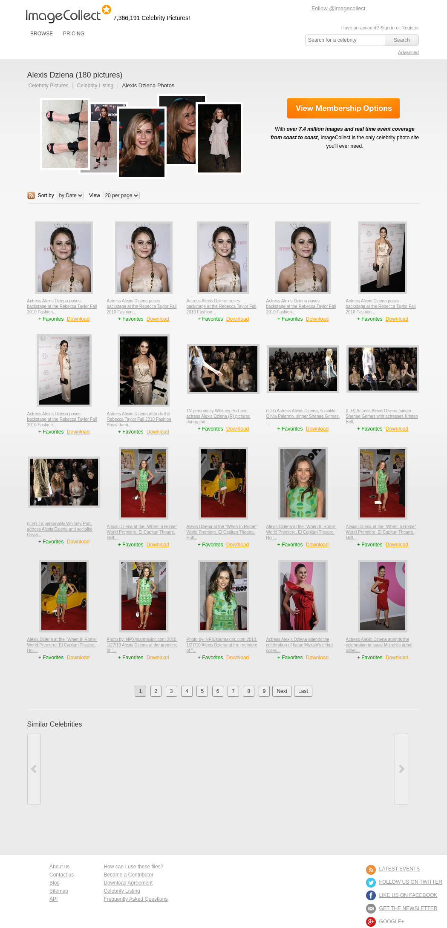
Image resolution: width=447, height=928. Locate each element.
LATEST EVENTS (399, 869)
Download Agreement (128, 883)
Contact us (61, 875)
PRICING (73, 34)
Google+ (391, 922)
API (53, 899)
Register (410, 27)
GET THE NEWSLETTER (408, 908)
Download (78, 319)
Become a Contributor (128, 875)
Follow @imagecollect (338, 8)
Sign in (387, 27)
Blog (54, 883)
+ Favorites (51, 319)
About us (59, 867)
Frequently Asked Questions (135, 899)
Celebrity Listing (95, 86)
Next (282, 691)
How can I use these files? (133, 867)
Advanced (408, 52)
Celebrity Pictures (49, 86)
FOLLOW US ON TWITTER (410, 882)
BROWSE (41, 34)
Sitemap (58, 891)
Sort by (46, 195)
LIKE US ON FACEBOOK (408, 895)
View (94, 195)
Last (303, 691)
